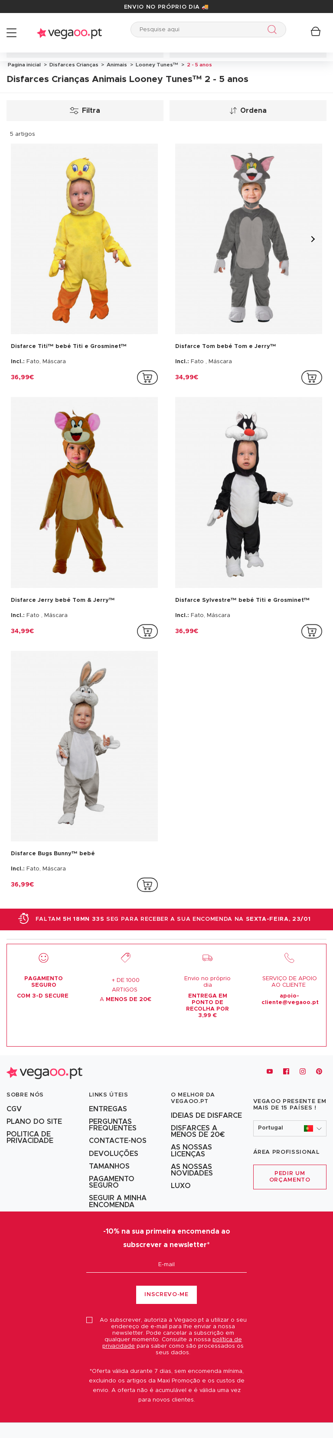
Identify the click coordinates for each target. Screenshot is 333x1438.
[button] (290, 1128)
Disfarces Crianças (73, 64)
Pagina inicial (24, 64)
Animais (116, 64)
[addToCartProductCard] (147, 377)
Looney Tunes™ (156, 64)
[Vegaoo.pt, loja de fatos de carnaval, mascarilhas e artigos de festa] (44, 1071)
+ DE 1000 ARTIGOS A (125, 990)
